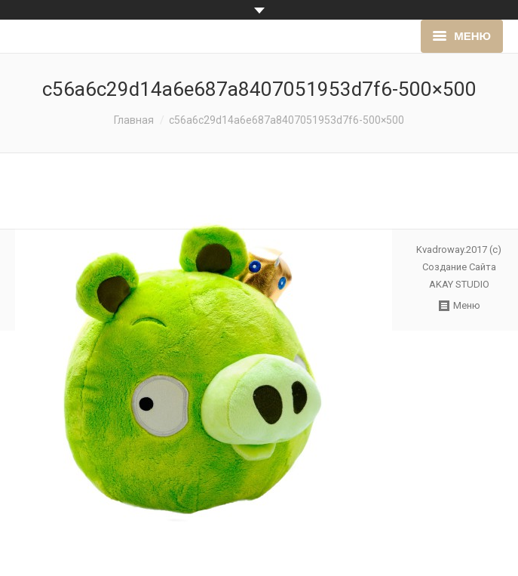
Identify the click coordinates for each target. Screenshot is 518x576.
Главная (134, 120)
